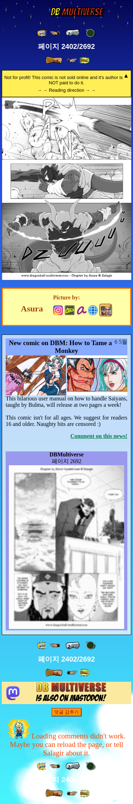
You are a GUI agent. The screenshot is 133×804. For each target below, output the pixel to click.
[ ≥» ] (72, 60)
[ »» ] (84, 60)
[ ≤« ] (55, 33)
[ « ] (72, 33)
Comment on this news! (99, 436)
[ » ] (54, 60)
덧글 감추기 (66, 712)
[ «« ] (42, 33)
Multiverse (76, 11)
